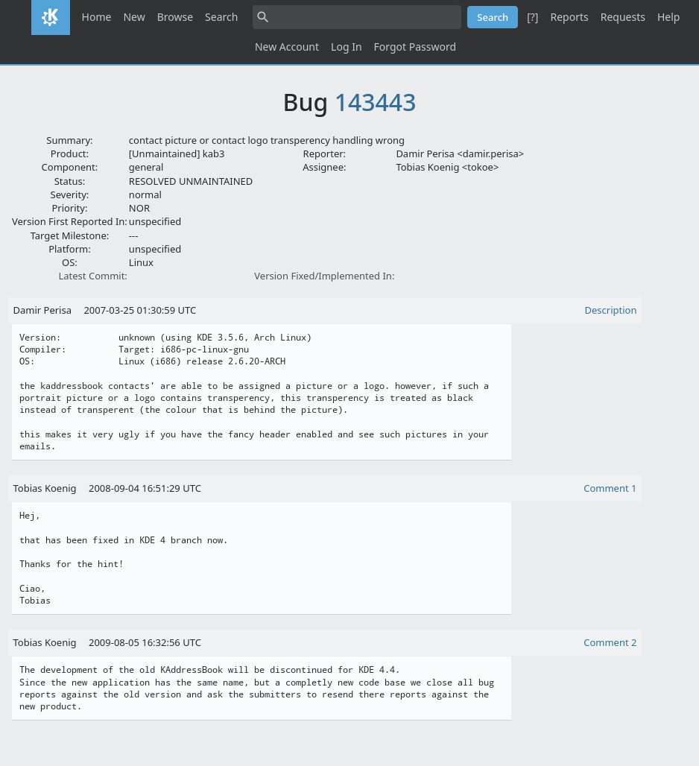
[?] (532, 17)
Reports (569, 17)
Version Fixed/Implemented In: (324, 275)
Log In (346, 46)
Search (221, 17)
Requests (623, 17)
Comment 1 (609, 488)
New (134, 17)
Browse (175, 17)
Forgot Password (415, 46)
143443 (376, 102)
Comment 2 (609, 642)
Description (611, 310)
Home (97, 17)
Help (668, 17)
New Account (287, 46)
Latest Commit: (92, 275)
